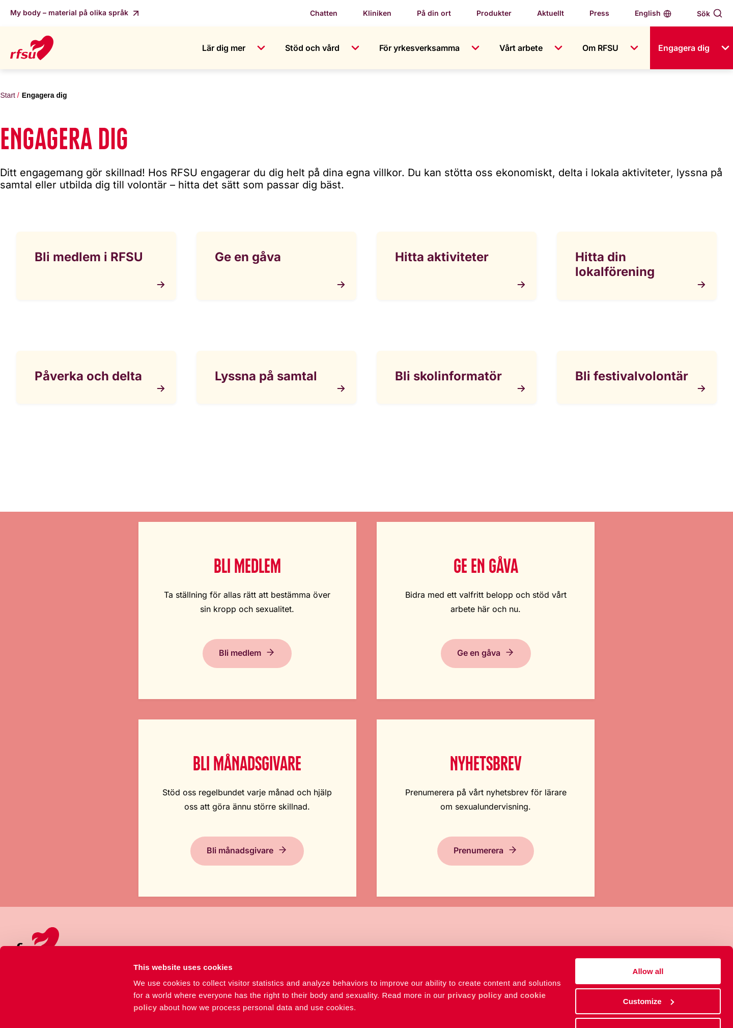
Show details (157, 1007)
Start (7, 95)
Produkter (494, 13)
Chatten (323, 13)
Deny (648, 1002)
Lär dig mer (223, 48)
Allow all (648, 943)
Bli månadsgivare (448, 667)
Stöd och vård (312, 48)
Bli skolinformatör (448, 376)
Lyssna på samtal (266, 376)
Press (599, 13)
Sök (703, 13)
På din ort (434, 13)
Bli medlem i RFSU (89, 257)
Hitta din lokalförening (615, 265)
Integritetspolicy (474, 880)
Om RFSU (600, 48)
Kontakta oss (299, 840)
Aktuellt (550, 13)
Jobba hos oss (302, 819)
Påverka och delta (88, 376)
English (648, 13)
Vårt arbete (521, 48)
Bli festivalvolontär (631, 376)
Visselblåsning (301, 880)
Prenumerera (627, 667)
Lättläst (458, 799)
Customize (648, 973)
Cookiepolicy (469, 860)
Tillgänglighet (470, 840)
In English (462, 819)
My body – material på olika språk (70, 12)
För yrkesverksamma (419, 48)
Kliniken (377, 13)
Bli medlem (92, 667)
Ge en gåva (248, 257)
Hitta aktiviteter (442, 257)
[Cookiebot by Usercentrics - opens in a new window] (65, 1008)
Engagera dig (684, 48)
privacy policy (474, 967)
